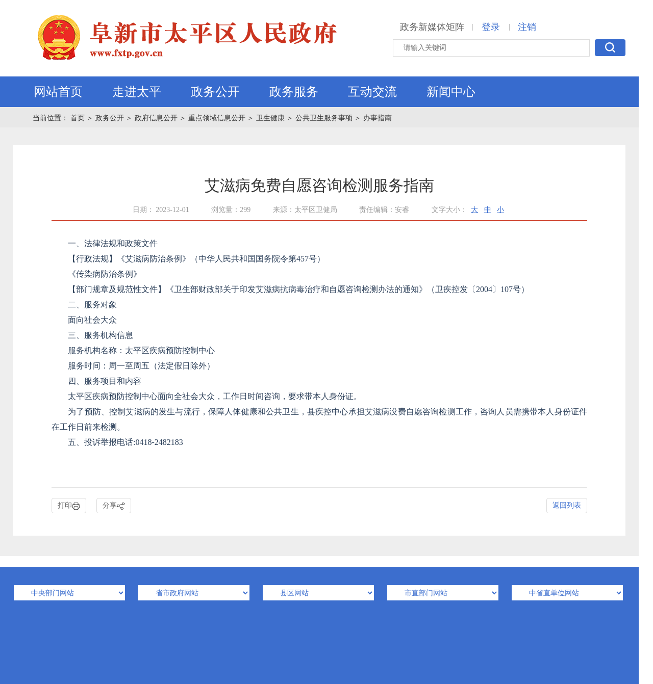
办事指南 (377, 118)
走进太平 (136, 91)
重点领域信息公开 (216, 118)
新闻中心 (450, 91)
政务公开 (215, 91)
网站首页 (58, 91)
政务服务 (293, 91)
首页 (78, 118)
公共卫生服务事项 (324, 118)
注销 (527, 27)
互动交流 (372, 91)
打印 (69, 506)
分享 (114, 506)
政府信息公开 (156, 118)
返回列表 (566, 505)
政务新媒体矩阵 (432, 27)
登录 (491, 27)
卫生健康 (270, 118)
